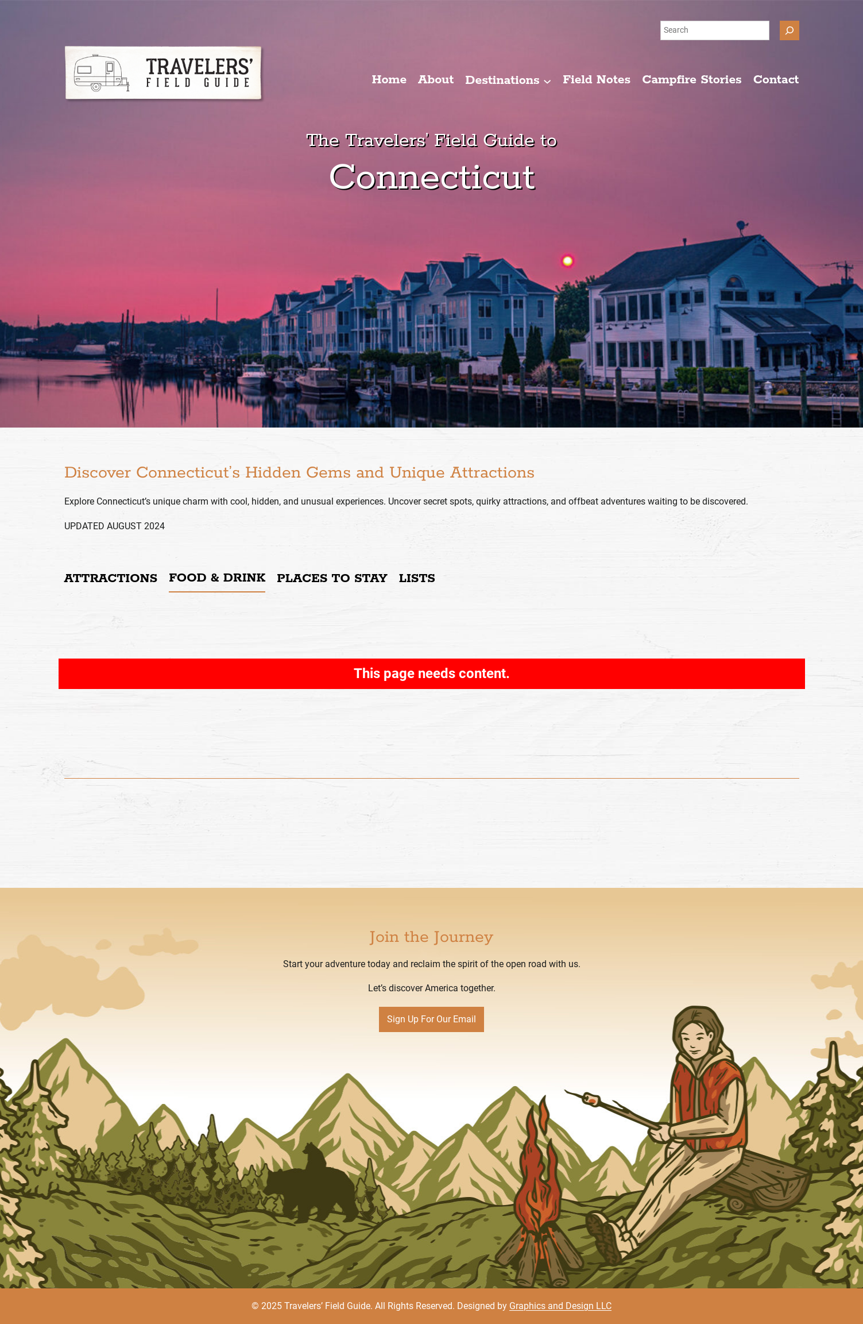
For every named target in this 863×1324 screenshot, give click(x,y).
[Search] (789, 30)
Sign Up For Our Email (431, 1019)
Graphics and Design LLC (560, 1305)
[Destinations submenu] (508, 81)
